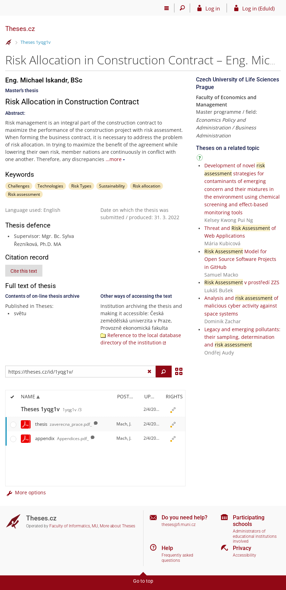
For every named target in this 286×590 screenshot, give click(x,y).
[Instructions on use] (200, 159)
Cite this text (23, 271)
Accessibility (244, 555)
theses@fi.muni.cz (179, 524)
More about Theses (117, 526)
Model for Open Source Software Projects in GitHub (240, 259)
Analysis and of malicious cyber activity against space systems (241, 306)
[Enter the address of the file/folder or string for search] (80, 371)
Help (167, 548)
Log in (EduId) (258, 8)
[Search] (182, 8)
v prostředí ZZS (241, 282)
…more (114, 159)
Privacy (242, 548)
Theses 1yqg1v (36, 42)
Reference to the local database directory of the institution (140, 339)
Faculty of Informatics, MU (73, 526)
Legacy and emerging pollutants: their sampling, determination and (242, 337)
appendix (62, 438)
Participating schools (248, 520)
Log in (212, 8)
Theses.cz (20, 29)
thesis (63, 424)
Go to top (143, 581)
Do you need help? (184, 517)
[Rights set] (173, 410)
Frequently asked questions (177, 558)
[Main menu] (166, 8)
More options (25, 492)
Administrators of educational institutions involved (255, 536)
